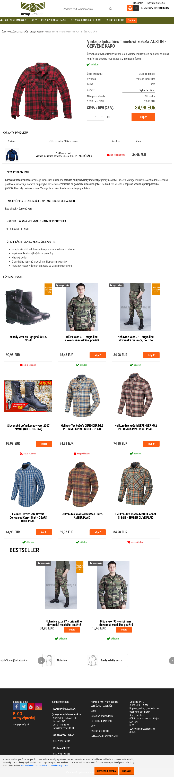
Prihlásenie (137, 3)
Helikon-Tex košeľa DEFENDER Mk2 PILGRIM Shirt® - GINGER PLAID (82, 427)
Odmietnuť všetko (101, 771)
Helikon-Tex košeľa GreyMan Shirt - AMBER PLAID (81, 516)
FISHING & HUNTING (115, 20)
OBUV (34, 20)
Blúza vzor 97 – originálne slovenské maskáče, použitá (82, 338)
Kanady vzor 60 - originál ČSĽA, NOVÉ (28, 338)
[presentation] (41, 661)
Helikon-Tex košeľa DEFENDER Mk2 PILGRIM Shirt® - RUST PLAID (136, 427)
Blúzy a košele (36, 31)
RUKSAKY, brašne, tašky (53, 20)
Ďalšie (131, 20)
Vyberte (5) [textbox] (146, 90)
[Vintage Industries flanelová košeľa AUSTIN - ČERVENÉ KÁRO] (41, 53)
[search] (110, 9)
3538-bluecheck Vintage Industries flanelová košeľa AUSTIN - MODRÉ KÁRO (64, 154)
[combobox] (138, 90)
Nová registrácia (156, 3)
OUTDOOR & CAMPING (81, 20)
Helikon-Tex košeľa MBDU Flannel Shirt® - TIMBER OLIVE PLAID (135, 516)
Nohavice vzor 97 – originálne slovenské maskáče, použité (136, 338)
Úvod (4, 31)
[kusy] (95, 116)
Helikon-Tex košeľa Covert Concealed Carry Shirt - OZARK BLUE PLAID (28, 518)
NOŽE (98, 20)
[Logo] (33, 8)
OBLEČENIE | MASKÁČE (16, 20)
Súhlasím (125, 771)
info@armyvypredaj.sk (63, 729)
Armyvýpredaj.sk (21, 725)
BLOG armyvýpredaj (24, 716)
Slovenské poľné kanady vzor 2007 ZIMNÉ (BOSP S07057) (28, 427)
